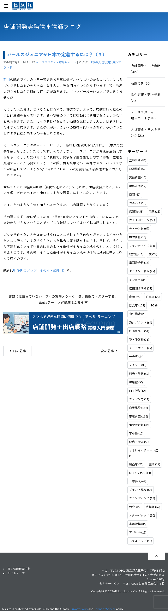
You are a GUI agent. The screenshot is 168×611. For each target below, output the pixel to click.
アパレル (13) (137, 532)
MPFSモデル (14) (140, 472)
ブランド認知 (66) (140, 489)
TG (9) (154, 305)
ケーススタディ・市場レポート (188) (146, 115)
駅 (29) (153, 254)
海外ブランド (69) (140, 322)
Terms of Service (105, 609)
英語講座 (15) (137, 177)
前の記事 (17, 351)
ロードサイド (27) (140, 348)
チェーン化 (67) (139, 228)
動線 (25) (134, 297)
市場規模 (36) (137, 524)
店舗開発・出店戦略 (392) (146, 69)
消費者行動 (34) (139, 425)
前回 (6, 79)
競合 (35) (134, 507)
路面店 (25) (136, 464)
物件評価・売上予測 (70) (146, 98)
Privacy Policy (79, 609)
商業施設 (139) (138, 407)
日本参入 (95, 62)
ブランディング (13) (142, 498)
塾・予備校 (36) (139, 339)
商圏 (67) (134, 194)
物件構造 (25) (137, 314)
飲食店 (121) (137, 305)
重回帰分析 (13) (139, 262)
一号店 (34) (136, 356)
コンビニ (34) (137, 280)
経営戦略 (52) (137, 169)
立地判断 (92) (137, 160)
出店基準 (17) (137, 186)
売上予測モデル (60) (142, 220)
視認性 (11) (136, 254)
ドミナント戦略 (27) (142, 271)
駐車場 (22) (153, 297)
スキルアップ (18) (140, 541)
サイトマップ (16, 573)
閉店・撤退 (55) (139, 442)
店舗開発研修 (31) (140, 288)
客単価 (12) (136, 433)
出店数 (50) (136, 382)
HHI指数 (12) (137, 390)
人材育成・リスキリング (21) (146, 133)
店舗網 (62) (153, 507)
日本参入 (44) (137, 481)
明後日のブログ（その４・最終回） (39, 270)
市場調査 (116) (138, 416)
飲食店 (106, 62)
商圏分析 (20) (140, 83)
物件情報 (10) (137, 237)
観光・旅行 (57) (139, 373)
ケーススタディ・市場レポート (56, 62)
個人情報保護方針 (19, 569)
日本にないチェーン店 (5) (143, 453)
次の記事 (109, 351)
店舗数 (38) (136, 211)
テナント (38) (137, 365)
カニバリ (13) (137, 203)
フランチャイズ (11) (142, 245)
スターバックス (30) (142, 515)
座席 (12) (154, 464)
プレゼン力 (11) (139, 399)
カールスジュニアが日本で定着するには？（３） (57, 54)
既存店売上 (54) (139, 331)
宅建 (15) (154, 211)
